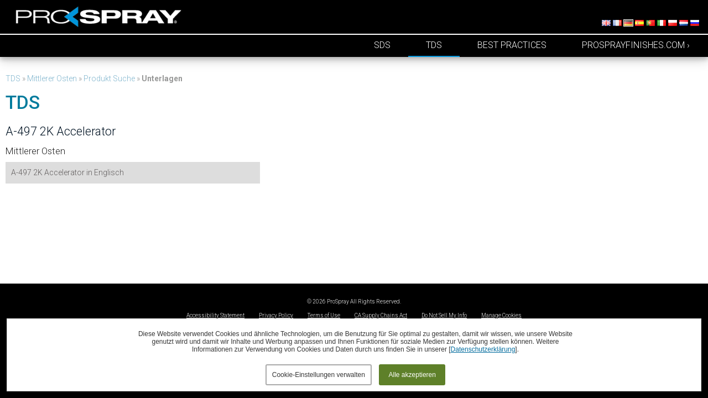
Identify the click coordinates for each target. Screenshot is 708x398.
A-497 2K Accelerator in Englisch (67, 172)
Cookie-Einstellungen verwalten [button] (318, 375)
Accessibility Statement (215, 315)
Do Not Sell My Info (444, 315)
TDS (434, 45)
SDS (382, 45)
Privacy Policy (276, 315)
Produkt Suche (109, 78)
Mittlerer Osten (52, 78)
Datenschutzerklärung (483, 349)
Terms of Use (324, 315)
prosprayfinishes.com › (636, 45)
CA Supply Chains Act (381, 315)
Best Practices (511, 45)
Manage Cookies (501, 315)
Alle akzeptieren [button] (412, 375)
